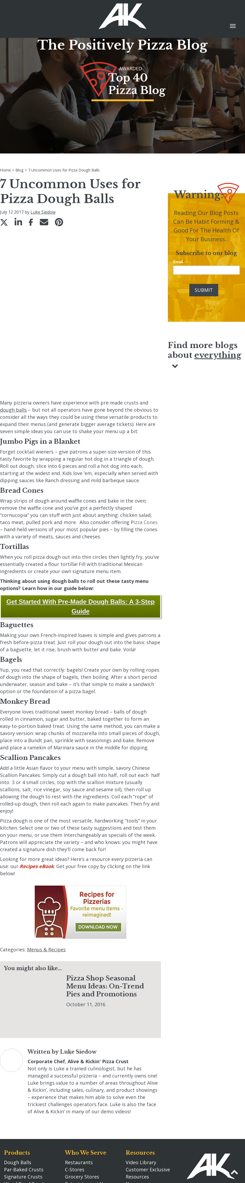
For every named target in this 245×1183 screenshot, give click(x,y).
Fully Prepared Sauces (29, 1106)
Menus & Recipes (46, 880)
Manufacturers (82, 1106)
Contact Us (202, 1097)
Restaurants (79, 1070)
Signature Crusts (23, 1084)
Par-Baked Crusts (23, 1077)
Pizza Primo (17, 1113)
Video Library (141, 1070)
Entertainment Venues (90, 1091)
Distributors (79, 1099)
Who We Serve (85, 1060)
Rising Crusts (19, 1099)
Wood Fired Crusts (25, 1091)
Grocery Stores (82, 1084)
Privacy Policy (141, 1120)
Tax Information (144, 1127)
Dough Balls (17, 1070)
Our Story (79, 1119)
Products (17, 1060)
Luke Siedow (42, 212)
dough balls (13, 341)
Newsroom (138, 1091)
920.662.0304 (201, 1121)
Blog (132, 1141)
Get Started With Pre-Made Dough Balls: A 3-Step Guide (80, 537)
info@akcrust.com (207, 1128)
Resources (140, 1060)
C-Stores (74, 1077)
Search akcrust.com (148, 1099)
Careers (73, 1129)
